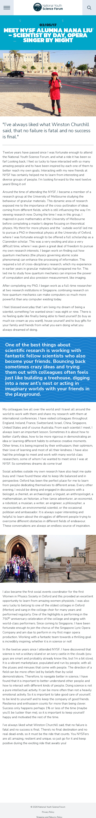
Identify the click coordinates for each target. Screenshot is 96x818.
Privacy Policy (48, 812)
